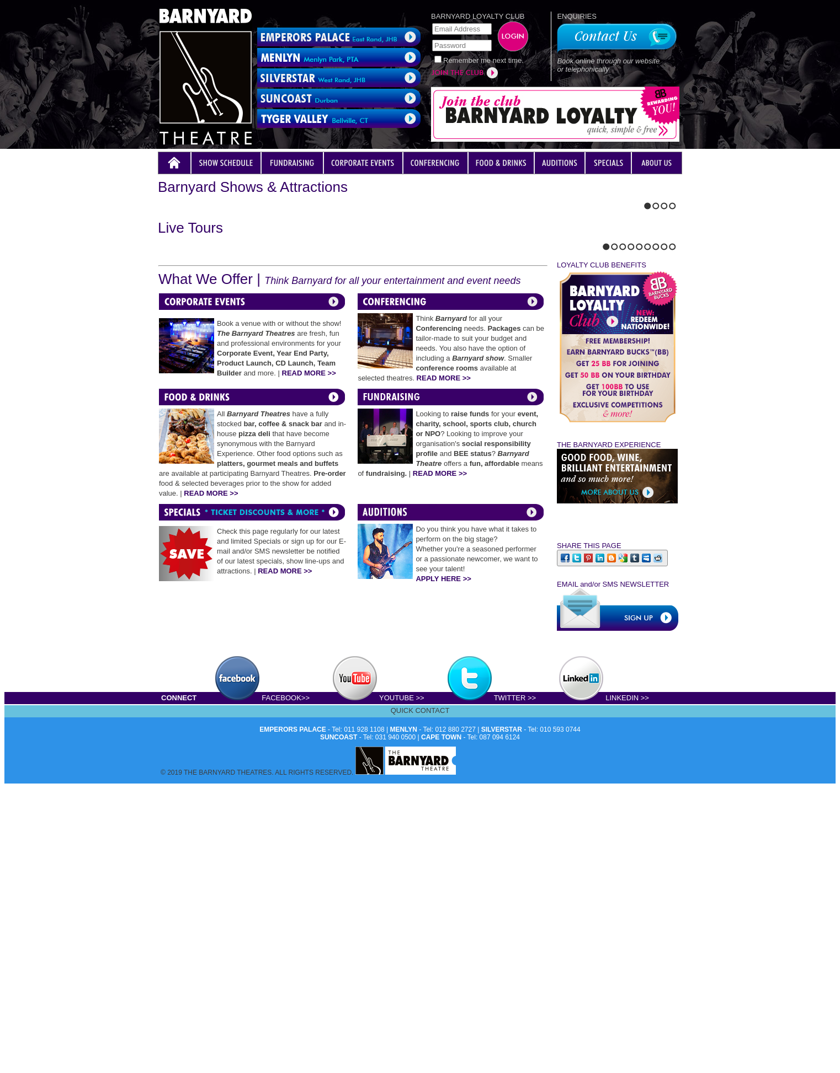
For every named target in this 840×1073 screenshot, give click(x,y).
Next (170, 367)
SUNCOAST (338, 1012)
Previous (161, 367)
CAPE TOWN (441, 1012)
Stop (184, 367)
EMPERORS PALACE (292, 1004)
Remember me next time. (483, 60)
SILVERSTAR (501, 1004)
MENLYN (403, 1004)
